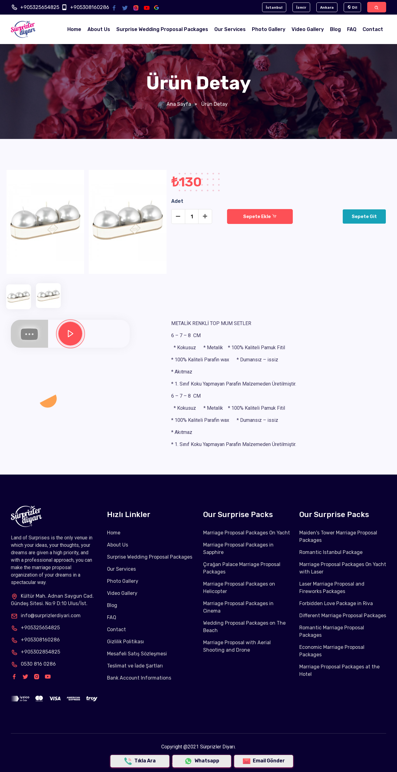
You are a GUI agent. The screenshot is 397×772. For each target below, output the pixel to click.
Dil (351, 7)
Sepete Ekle (260, 217)
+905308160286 (89, 7)
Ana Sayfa (178, 104)
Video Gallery (308, 30)
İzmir (299, 7)
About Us (98, 30)
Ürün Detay (214, 104)
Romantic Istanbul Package (331, 553)
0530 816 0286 (33, 664)
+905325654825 (39, 7)
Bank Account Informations (139, 678)
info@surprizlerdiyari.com (46, 615)
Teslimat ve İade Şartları (135, 666)
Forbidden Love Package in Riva (336, 604)
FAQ (351, 30)
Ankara (325, 7)
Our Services (230, 30)
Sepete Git (364, 217)
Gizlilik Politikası (125, 642)
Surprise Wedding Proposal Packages (162, 30)
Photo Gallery (268, 30)
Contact (373, 30)
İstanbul (271, 7)
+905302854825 (35, 652)
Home (74, 30)
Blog (335, 30)
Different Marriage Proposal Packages (342, 616)
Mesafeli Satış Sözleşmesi (137, 654)
